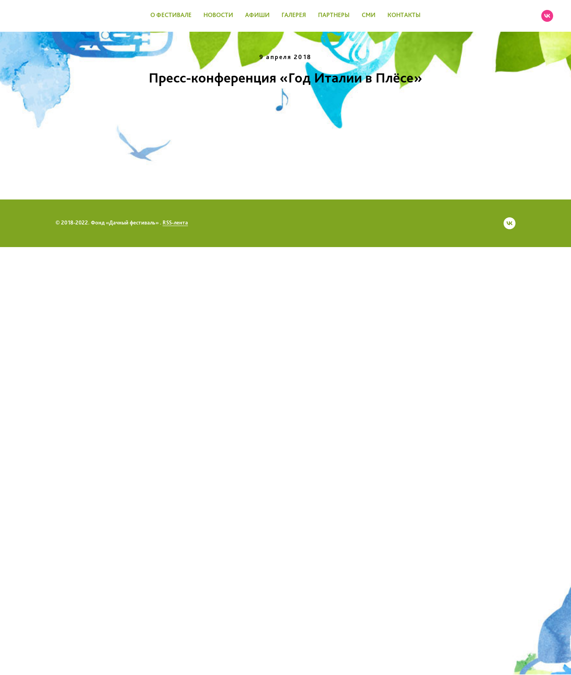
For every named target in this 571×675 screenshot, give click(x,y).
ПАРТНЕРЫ (334, 16)
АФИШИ (257, 16)
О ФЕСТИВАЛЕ (171, 16)
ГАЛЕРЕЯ (294, 16)
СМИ (369, 16)
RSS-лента (175, 651)
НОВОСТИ (218, 16)
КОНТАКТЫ (404, 16)
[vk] (547, 16)
